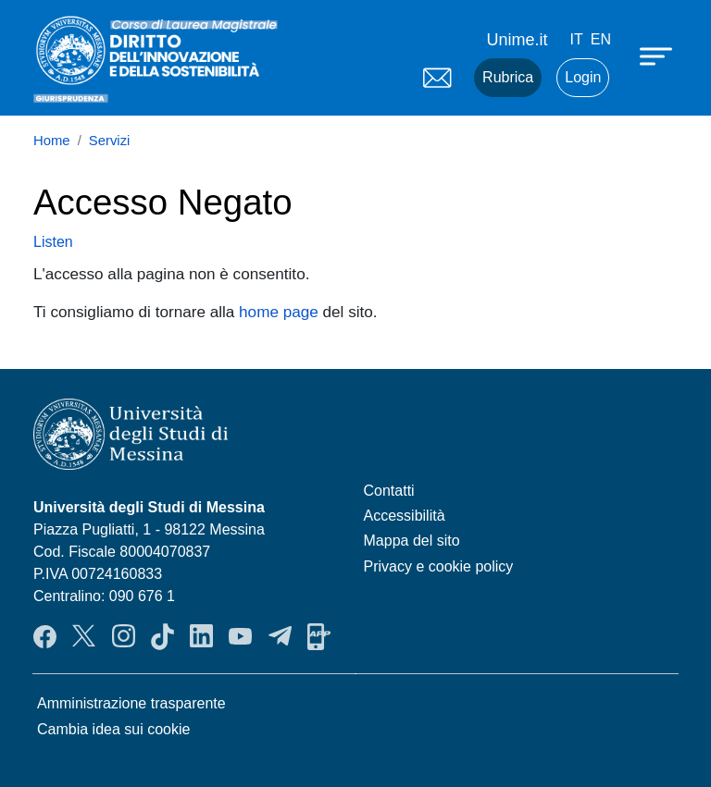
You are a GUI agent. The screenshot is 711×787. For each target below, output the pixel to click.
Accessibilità (404, 515)
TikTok (162, 636)
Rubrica (507, 77)
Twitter (83, 636)
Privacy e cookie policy (439, 566)
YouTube (240, 636)
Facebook (44, 636)
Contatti (389, 490)
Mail (437, 77)
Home (51, 140)
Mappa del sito (412, 540)
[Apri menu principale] (658, 55)
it (576, 39)
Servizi (110, 140)
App (319, 636)
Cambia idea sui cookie (113, 729)
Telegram (280, 636)
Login (583, 77)
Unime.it (517, 40)
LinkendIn (201, 636)
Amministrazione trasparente (131, 703)
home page (278, 311)
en (601, 39)
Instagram (123, 636)
